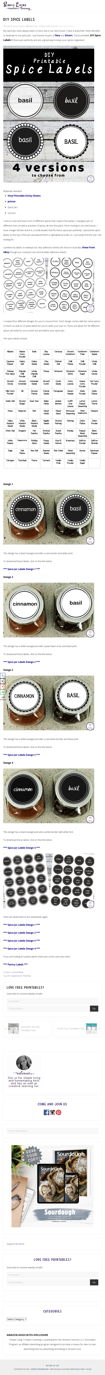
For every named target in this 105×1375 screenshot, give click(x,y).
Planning (26, 975)
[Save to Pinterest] (2, 686)
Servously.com (77, 1369)
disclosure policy (66, 26)
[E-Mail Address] (49, 1009)
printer (12, 201)
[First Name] (52, 1001)
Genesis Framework (40, 1369)
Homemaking (17, 972)
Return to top (52, 1365)
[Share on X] (2, 681)
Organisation (16, 975)
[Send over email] (2, 692)
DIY (8, 975)
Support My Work (15, 1243)
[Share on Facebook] (2, 675)
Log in (88, 1369)
